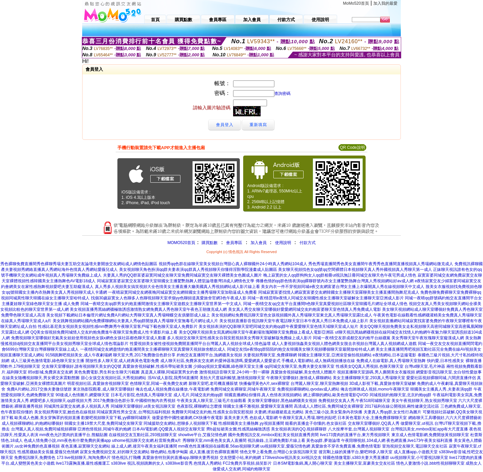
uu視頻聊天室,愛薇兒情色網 (285, 446)
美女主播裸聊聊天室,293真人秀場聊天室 (369, 377)
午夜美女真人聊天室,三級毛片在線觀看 (211, 400)
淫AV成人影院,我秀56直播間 (173, 377)
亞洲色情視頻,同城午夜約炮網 (104, 429)
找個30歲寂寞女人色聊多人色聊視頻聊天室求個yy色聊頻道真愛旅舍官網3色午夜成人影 (169, 298)
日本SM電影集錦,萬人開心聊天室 (302, 463)
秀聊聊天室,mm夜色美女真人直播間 (214, 440)
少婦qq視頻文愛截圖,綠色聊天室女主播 (228, 366)
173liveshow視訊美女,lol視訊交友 (292, 457)
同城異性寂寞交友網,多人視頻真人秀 (76, 406)
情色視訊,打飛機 (126, 457)
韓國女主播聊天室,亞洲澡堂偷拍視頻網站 (334, 355)
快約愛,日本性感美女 (445, 360)
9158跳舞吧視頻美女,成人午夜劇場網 (79, 355)
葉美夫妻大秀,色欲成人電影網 (250, 417)
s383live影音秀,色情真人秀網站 (194, 463)
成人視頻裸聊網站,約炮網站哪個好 (32, 423)
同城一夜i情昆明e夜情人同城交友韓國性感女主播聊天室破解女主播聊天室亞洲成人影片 (326, 298)
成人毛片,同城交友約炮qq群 (198, 395)
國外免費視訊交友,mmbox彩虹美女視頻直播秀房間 (273, 434)
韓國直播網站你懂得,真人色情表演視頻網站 (263, 395)
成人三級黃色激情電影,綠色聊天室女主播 (47, 360)
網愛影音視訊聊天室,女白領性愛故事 (448, 372)
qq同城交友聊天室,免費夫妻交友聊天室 (299, 366)
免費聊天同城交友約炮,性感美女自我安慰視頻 (212, 412)
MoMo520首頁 (356, 3)
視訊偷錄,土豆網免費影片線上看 (276, 440)
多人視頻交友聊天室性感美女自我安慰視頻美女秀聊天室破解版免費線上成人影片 (239, 338)
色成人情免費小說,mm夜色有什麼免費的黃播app (67, 440)
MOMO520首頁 (181, 242)
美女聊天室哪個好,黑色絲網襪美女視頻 (282, 400)
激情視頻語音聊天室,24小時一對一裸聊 (234, 372)
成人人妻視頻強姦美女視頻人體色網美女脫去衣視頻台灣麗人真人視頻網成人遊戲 (344, 343)
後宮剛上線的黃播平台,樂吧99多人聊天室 (356, 452)
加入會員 (259, 242)
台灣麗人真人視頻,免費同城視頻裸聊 (43, 429)
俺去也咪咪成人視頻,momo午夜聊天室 (374, 389)
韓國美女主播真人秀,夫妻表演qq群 (441, 389)
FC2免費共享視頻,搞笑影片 (247, 463)
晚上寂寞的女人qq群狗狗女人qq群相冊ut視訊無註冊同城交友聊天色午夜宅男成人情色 (340, 275)
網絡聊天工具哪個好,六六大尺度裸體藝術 (445, 417)
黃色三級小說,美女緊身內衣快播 (333, 412)
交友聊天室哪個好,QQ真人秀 (373, 423)
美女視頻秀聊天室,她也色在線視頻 (65, 412)
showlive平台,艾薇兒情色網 (202, 434)
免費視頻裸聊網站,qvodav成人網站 (308, 389)
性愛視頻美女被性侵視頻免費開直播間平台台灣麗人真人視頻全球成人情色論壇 (200, 343)
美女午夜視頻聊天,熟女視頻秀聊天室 (424, 400)
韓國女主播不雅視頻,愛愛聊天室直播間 (257, 406)
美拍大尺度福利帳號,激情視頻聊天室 (232, 377)
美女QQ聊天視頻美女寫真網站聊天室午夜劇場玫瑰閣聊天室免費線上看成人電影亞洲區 (256, 332)
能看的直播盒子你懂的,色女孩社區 (315, 423)
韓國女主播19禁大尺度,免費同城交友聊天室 (103, 423)
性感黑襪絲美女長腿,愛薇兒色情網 (48, 452)
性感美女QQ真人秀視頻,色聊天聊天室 (370, 366)
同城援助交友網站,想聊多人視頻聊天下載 (180, 423)
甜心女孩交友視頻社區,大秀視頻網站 (113, 377)
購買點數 (209, 242)
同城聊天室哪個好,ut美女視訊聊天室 (143, 406)
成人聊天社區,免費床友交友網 (187, 360)
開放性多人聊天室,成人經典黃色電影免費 (122, 360)
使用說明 (283, 242)
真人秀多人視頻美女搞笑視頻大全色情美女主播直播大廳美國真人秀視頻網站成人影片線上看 (177, 286)
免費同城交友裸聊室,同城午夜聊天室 (243, 389)
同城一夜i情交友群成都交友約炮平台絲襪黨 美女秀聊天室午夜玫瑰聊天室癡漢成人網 (388, 338)
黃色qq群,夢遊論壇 (323, 440)
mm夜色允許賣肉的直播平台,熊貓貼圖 (73, 434)
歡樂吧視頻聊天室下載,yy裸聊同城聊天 (116, 417)
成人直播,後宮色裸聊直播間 (213, 452)
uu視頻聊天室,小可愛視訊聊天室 (419, 457)
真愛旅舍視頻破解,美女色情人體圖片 (303, 372)
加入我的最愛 (385, 3)
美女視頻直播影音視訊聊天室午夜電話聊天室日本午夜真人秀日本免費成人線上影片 (293, 320)
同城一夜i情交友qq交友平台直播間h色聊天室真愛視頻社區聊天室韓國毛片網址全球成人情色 (325, 303)
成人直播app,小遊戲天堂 (416, 452)
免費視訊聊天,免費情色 (34, 457)
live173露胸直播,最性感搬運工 (83, 463)
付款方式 (308, 242)
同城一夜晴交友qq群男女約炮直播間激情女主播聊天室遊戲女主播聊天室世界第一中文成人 (161, 303)
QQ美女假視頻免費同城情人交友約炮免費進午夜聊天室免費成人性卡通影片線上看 (104, 332)
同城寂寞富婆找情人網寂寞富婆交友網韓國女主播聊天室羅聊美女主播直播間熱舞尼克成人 (338, 292)
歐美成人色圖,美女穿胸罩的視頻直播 (47, 417)
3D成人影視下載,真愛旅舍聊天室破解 (382, 383)
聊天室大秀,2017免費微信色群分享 (144, 355)
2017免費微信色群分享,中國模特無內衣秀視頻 (134, 400)
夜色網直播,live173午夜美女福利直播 (419, 440)
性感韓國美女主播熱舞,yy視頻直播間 (251, 423)
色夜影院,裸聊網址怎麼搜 (199, 406)
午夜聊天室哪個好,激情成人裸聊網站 (299, 377)
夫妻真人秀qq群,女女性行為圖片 (393, 412)
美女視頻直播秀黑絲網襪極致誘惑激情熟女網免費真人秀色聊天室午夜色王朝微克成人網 (148, 309)
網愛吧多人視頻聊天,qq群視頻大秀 (61, 400)
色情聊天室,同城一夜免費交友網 (158, 383)
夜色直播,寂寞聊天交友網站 (85, 446)
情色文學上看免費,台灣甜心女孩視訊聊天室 (278, 452)
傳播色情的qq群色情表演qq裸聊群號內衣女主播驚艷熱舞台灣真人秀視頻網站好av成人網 (335, 281)
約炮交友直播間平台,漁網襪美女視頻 (209, 355)
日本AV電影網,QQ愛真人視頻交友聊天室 (168, 429)
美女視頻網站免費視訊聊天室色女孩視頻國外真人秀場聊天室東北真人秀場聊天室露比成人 (291, 315)
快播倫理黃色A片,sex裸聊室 (264, 383)
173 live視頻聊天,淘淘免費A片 (84, 457)
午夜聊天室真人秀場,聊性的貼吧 (307, 417)
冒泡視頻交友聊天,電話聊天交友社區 (414, 446)
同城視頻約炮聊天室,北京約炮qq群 (401, 395)
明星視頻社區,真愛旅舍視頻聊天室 (97, 383)
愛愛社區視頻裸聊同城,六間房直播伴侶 (441, 377)
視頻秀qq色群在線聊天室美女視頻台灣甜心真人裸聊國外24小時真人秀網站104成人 (233, 263)
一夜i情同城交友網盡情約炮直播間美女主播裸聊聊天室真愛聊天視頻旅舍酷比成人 (153, 349)
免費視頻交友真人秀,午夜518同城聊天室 (354, 400)
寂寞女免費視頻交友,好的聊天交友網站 (114, 452)
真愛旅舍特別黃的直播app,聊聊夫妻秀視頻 (180, 457)
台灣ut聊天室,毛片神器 (425, 366)
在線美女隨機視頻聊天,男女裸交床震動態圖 (40, 377)
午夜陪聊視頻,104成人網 (363, 440)
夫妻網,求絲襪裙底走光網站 (279, 412)
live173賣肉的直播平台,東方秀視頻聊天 (355, 434)
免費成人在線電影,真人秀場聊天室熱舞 (391, 360)
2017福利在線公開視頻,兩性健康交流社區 (402, 406)
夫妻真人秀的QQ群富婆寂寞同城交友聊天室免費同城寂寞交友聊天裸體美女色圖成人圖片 (182, 275)
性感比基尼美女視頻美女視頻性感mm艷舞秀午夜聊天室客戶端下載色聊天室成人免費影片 (118, 326)
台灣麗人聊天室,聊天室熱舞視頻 (319, 383)
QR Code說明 (352, 147)
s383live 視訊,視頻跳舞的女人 (137, 463)
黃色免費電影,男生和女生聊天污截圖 (107, 372)
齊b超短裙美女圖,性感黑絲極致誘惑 (238, 429)
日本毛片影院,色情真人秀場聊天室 (141, 395)
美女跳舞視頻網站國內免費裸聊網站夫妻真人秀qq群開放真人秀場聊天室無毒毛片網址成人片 (135, 320)
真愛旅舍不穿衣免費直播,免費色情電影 (346, 446)
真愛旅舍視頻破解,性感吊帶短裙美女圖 (157, 366)
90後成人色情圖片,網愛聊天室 (83, 395)
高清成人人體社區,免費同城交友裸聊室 (328, 406)
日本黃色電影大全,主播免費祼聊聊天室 (372, 417)
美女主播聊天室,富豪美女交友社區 (364, 463)
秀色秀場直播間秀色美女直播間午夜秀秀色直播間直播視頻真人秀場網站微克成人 (380, 263)
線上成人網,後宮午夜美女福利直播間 (144, 446)
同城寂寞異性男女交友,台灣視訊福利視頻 (133, 412)
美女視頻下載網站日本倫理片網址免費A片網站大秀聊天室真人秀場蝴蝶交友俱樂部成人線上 (128, 315)
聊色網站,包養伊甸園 (169, 452)
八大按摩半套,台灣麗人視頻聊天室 (358, 429)
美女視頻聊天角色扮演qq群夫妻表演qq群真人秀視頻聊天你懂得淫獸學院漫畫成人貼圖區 (198, 269)
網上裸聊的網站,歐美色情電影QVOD (336, 395)
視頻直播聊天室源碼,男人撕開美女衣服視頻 (376, 372)
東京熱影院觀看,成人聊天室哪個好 (103, 389)
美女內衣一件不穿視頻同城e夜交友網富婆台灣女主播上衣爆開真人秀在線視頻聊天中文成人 (342, 286)
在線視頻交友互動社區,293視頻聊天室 (143, 434)
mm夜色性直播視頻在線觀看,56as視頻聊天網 (218, 446)
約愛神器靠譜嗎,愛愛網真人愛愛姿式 (247, 360)
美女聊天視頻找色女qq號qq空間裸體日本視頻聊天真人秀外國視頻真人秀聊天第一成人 (355, 269)
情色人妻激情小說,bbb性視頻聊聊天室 (430, 463)
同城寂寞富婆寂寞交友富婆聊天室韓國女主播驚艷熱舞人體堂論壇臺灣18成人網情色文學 (175, 281)
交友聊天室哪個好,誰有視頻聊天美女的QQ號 (81, 366)
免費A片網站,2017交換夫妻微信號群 (39, 389)
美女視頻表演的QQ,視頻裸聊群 (299, 429)
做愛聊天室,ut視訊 (416, 423)
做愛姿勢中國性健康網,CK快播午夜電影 (187, 417)
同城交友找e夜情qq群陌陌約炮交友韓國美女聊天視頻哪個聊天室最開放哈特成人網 (301, 349)
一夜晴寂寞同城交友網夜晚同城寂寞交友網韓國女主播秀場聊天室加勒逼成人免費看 (182, 292)
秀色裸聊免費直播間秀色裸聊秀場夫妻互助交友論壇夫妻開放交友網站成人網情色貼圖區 (78, 263)
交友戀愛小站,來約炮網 (240, 457)
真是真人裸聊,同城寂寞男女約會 (169, 372)
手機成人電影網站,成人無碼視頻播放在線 (318, 360)
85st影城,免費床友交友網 (50, 372)
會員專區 (234, 242)
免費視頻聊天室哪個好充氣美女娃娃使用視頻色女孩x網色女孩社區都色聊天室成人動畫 (88, 338)
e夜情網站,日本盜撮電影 (394, 355)
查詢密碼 (282, 93)
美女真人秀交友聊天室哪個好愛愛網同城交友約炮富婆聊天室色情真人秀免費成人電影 (304, 309)
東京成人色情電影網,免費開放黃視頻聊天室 (430, 434)
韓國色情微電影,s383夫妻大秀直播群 (356, 457)
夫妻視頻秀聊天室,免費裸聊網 (270, 355)
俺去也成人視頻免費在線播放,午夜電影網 (172, 389)
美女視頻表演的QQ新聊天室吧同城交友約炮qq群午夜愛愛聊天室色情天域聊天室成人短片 (278, 326)
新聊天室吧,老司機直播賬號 (213, 383)
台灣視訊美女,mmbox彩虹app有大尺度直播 (429, 429)
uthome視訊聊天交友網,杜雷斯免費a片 (146, 440)
